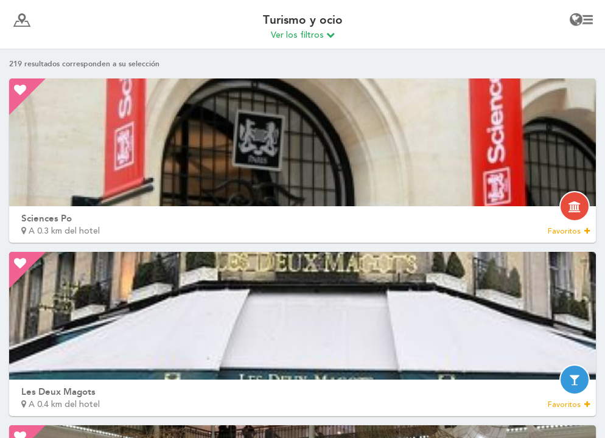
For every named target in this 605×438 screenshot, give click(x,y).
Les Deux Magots (58, 391)
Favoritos (569, 231)
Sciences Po (46, 218)
